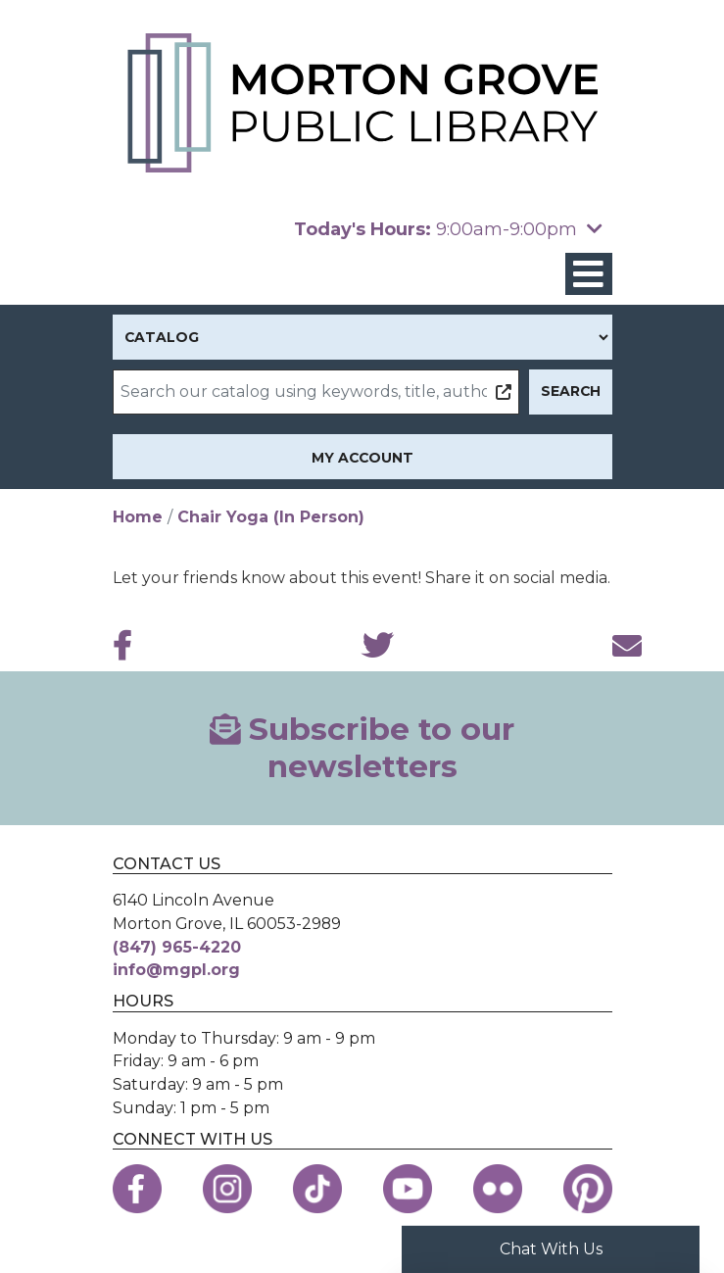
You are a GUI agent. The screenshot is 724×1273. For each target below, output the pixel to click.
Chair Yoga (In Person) (270, 517)
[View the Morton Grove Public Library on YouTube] (407, 1188)
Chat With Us (551, 1249)
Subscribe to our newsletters (362, 747)
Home (138, 517)
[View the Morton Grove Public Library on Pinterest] (587, 1188)
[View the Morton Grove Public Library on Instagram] (227, 1188)
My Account (362, 457)
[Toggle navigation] (588, 274)
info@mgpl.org (176, 969)
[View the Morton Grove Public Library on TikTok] (317, 1188)
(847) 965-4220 (177, 947)
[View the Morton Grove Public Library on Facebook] (137, 1188)
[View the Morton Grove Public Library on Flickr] (497, 1188)
